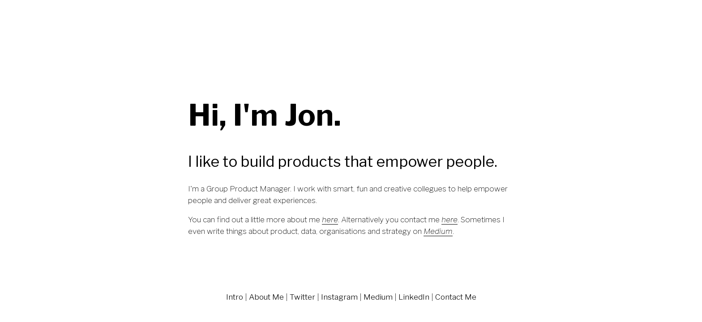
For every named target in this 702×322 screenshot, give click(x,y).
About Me (266, 296)
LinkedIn (413, 296)
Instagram (339, 296)
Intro (234, 296)
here (330, 219)
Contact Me (455, 296)
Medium (378, 296)
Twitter (302, 296)
